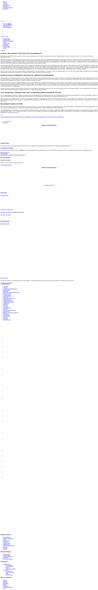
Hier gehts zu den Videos (49, 185)
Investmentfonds (6, 39)
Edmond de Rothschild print (9, 298)
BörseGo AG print (7, 293)
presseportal (5, 122)
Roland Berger (60, 117)
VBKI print (5, 318)
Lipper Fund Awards (10, 572)
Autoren (5, 584)
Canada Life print (7, 294)
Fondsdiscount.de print (8, 300)
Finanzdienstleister (42, 117)
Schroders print (6, 315)
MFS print (5, 309)
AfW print (5, 287)
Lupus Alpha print (7, 307)
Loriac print (5, 306)
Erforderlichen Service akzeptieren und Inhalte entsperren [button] (13, 154)
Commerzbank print (7, 296)
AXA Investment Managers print (10, 288)
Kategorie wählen (4, 36)
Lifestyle (5, 546)
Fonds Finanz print (7, 299)
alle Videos (8, 214)
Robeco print (6, 313)
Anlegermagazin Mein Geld (9, 117)
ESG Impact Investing (8, 559)
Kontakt (5, 581)
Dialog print (5, 297)
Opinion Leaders (6, 38)
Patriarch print (6, 311)
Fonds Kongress (9, 574)
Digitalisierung (34, 117)
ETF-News (5, 557)
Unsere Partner (5, 284)
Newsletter (5, 4)
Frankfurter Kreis (7, 564)
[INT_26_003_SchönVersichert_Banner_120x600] (6, 532)
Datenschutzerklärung (7, 7)
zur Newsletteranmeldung (6, 165)
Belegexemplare (6, 5)
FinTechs (48, 117)
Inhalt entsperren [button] (4, 153)
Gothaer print (6, 303)
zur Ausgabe (3, 282)
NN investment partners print (9, 310)
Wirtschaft (5, 44)
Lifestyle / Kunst (6, 47)
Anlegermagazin (6, 554)
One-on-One (3, 209)
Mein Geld (7, 24)
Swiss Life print (6, 316)
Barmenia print (6, 290)
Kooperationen (53, 117)
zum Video (3, 214)
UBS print (5, 317)
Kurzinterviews (10, 209)
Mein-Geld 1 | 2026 (4, 277)
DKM (7, 573)
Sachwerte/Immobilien (11, 568)
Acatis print (5, 286)
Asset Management (19, 117)
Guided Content (6, 555)
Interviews (5, 548)
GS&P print (5, 304)
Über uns (5, 2)
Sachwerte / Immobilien (8, 41)
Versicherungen (6, 43)
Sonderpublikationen (7, 556)
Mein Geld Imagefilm (5, 157)
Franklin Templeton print (8, 301)
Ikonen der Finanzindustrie (9, 545)
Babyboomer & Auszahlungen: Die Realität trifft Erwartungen (12, 212)
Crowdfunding (27, 117)
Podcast (4, 1)
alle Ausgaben (10, 282)
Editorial (5, 549)
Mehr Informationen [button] (5, 152)
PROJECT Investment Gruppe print (10, 312)
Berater (4, 42)
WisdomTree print (7, 319)
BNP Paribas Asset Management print (11, 292)
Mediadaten (5, 6)
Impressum (5, 8)
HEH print (5, 305)
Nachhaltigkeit (6, 45)
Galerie (4, 48)
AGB (4, 588)
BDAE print (5, 291)
